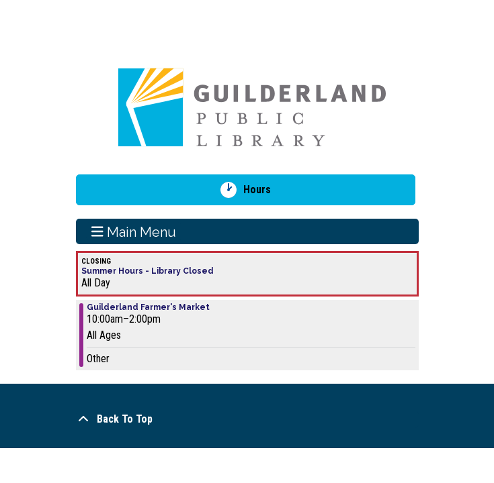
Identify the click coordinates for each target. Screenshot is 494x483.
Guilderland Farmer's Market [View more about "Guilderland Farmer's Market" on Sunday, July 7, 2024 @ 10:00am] (148, 307)
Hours (261, 190)
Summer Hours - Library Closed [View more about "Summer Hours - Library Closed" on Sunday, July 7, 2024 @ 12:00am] (147, 271)
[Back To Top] (247, 419)
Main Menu (133, 231)
